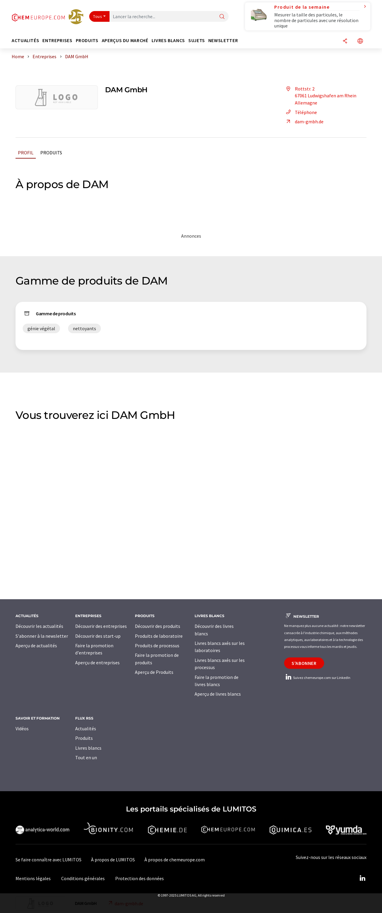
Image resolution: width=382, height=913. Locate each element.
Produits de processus (157, 645)
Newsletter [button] (223, 40)
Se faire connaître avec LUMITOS (48, 860)
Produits (51, 153)
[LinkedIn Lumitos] (362, 878)
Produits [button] (87, 40)
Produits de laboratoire (159, 636)
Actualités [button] (25, 40)
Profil (25, 153)
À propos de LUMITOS (113, 860)
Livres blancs (88, 748)
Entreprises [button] (57, 40)
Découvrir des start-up (98, 636)
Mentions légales (33, 878)
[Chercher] (222, 16)
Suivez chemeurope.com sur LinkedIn (317, 677)
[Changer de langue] (360, 41)
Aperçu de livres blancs (218, 694)
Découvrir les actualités (39, 626)
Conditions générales (83, 878)
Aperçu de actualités (36, 645)
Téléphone (300, 112)
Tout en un (86, 757)
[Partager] (345, 41)
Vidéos (22, 728)
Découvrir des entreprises (101, 626)
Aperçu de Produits (154, 672)
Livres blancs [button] (168, 40)
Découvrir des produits (157, 626)
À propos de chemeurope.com (174, 860)
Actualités (85, 728)
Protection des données (139, 878)
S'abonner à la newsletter (42, 636)
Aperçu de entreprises (97, 662)
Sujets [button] (196, 40)
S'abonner (304, 663)
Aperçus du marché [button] (125, 40)
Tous (97, 16)
